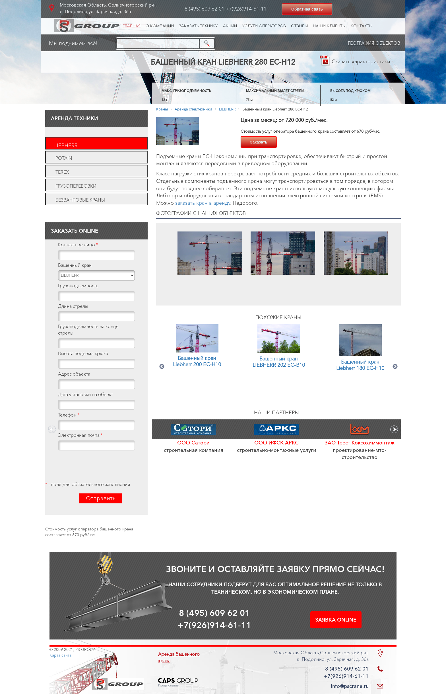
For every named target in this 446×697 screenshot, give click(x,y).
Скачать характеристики (361, 61)
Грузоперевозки (75, 186)
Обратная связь (307, 9)
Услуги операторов (264, 25)
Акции (230, 25)
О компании (160, 25)
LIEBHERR (66, 145)
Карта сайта (60, 655)
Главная (132, 25)
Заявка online (335, 620)
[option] (209, 264)
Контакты (361, 25)
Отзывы (299, 25)
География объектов (374, 43)
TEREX (62, 172)
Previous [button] (162, 367)
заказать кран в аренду (202, 203)
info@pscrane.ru (350, 686)
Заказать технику (198, 25)
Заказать (259, 142)
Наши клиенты (329, 25)
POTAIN (63, 158)
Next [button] (395, 367)
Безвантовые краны (80, 200)
